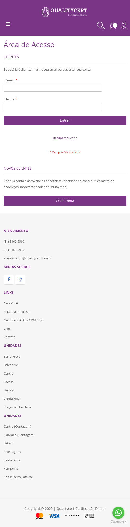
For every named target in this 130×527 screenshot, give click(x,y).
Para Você (11, 303)
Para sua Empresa (16, 312)
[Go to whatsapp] (118, 513)
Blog (7, 328)
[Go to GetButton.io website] (118, 522)
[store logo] (65, 11)
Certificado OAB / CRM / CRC (24, 320)
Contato (9, 337)
